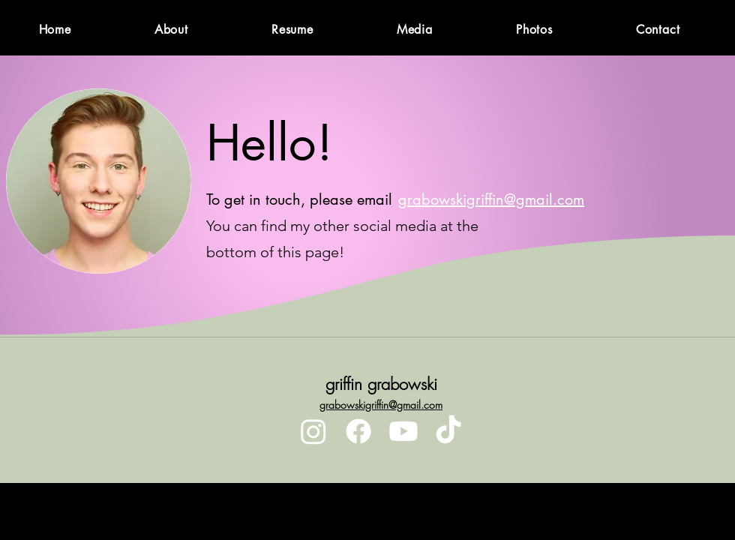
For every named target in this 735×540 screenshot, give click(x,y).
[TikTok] (448, 431)
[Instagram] (313, 431)
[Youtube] (403, 431)
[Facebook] (358, 431)
